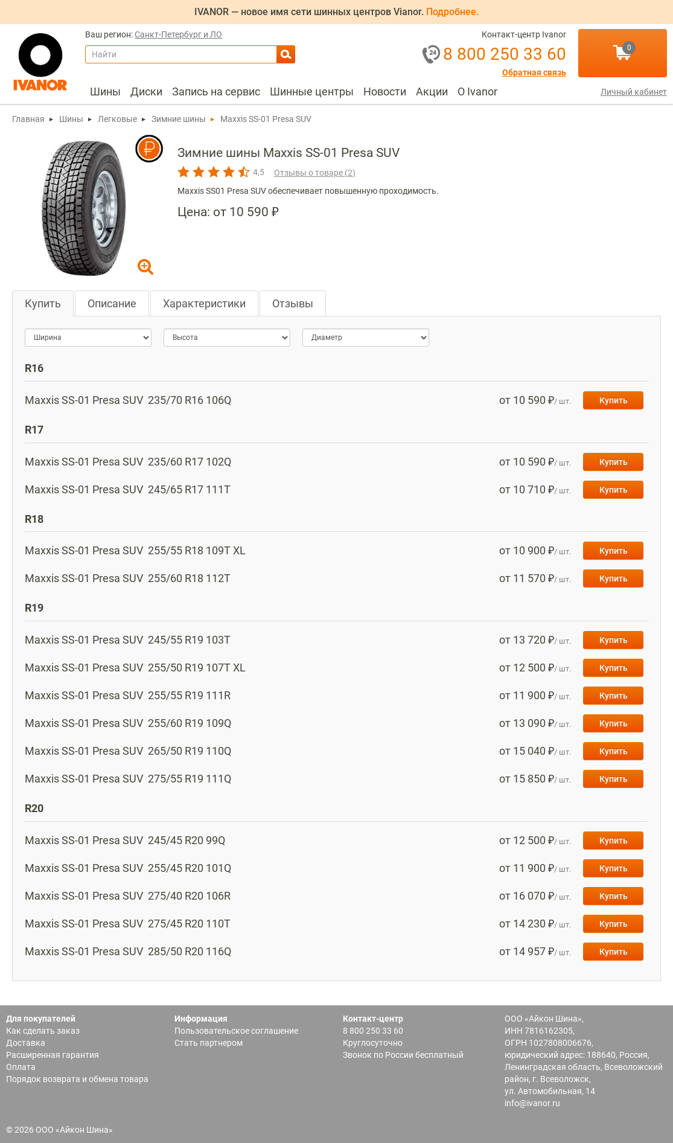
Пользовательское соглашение (236, 1031)
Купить (43, 303)
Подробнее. (452, 12)
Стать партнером (208, 1043)
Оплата (21, 1067)
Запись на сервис (216, 91)
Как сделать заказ (43, 1031)
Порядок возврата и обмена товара (77, 1079)
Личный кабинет (634, 92)
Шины (105, 91)
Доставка (25, 1043)
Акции (432, 91)
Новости (384, 91)
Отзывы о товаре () (315, 173)
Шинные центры (312, 91)
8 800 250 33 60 (373, 1031)
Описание (112, 303)
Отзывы (292, 303)
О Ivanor (477, 91)
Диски (146, 91)
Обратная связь (534, 73)
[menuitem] (105, 92)
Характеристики (204, 303)
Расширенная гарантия (52, 1055)
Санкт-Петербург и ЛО (178, 35)
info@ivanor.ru (532, 1103)
